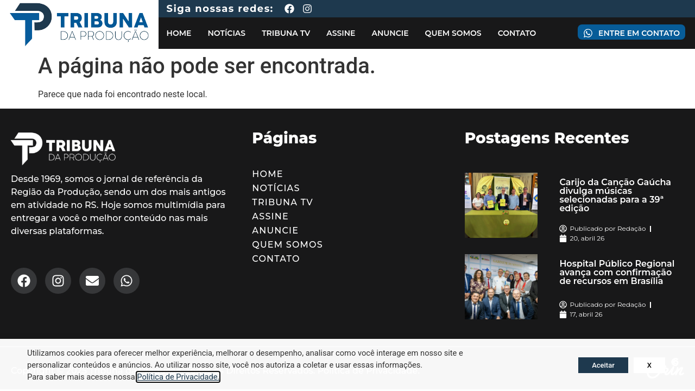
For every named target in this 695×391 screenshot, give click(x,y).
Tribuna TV (286, 33)
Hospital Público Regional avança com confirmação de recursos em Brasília (616, 272)
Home (179, 33)
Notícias (226, 33)
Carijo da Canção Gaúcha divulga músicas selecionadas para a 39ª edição (615, 195)
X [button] (649, 365)
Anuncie (389, 33)
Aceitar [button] (603, 365)
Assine (340, 33)
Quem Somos (453, 33)
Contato (517, 33)
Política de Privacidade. (178, 377)
